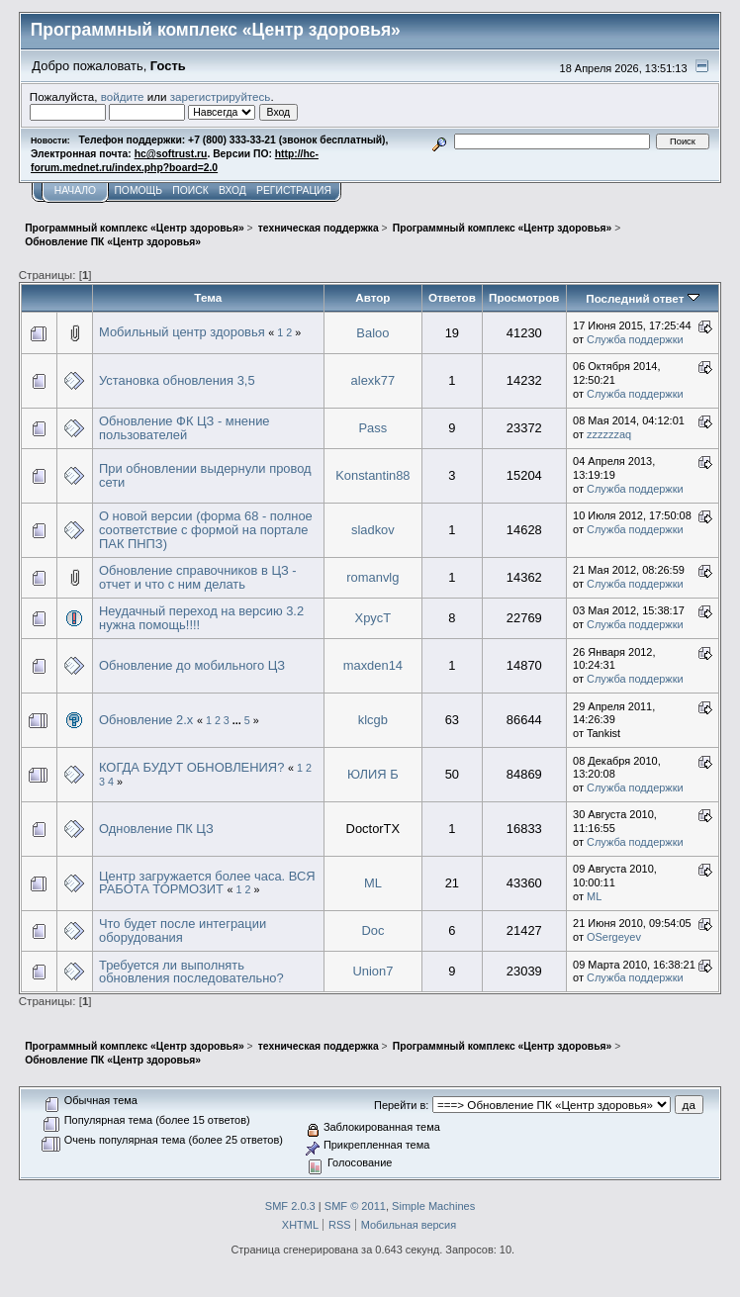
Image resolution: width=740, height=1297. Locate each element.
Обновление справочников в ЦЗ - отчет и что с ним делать (198, 577)
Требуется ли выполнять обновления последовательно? (191, 972)
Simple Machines (433, 1206)
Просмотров (524, 297)
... (238, 720)
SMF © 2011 (355, 1206)
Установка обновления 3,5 (177, 380)
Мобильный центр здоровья (182, 331)
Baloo (372, 332)
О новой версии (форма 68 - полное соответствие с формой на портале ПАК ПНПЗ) (206, 529)
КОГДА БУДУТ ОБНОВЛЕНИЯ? (191, 767)
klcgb (373, 719)
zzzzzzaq (609, 434)
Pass (373, 427)
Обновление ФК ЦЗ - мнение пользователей (184, 428)
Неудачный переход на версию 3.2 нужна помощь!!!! (201, 617)
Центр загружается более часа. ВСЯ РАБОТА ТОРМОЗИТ (207, 883)
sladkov (373, 529)
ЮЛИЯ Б (373, 774)
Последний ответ (642, 298)
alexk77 (373, 380)
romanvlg (372, 577)
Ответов (452, 297)
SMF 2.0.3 (290, 1206)
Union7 (372, 971)
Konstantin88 (372, 475)
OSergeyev (614, 937)
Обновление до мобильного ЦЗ (192, 665)
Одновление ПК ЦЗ (156, 828)
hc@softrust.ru (171, 153)
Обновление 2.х (146, 719)
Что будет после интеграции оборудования (182, 930)
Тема (208, 297)
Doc (372, 930)
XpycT (373, 617)
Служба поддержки (635, 339)
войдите (122, 96)
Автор (372, 297)
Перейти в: (401, 1105)
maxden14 (373, 665)
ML (373, 883)
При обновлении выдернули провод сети (205, 475)
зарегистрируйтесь (220, 96)
